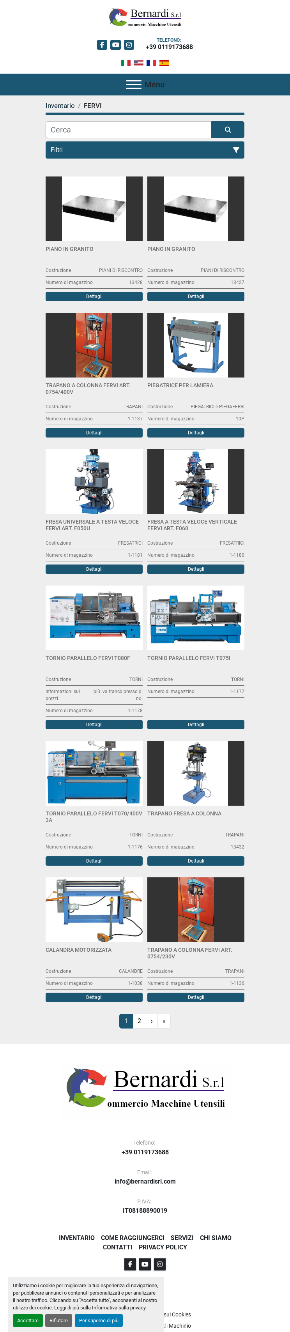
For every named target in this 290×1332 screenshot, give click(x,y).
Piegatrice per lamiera (180, 385)
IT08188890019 (145, 1211)
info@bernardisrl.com (145, 1182)
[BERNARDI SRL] (145, 1091)
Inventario (77, 1238)
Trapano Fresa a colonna (184, 813)
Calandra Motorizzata (78, 950)
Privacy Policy (163, 1247)
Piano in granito (70, 249)
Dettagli (94, 296)
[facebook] (102, 45)
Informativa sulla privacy (118, 1308)
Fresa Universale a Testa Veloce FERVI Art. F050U (92, 525)
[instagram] (129, 45)
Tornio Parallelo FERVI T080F (88, 658)
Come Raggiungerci (132, 1238)
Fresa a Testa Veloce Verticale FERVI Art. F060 (192, 525)
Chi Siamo (216, 1238)
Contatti (118, 1247)
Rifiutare (59, 1320)
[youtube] (115, 45)
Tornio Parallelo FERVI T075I (188, 658)
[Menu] (133, 84)
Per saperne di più (98, 1320)
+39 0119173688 (169, 47)
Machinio (180, 1326)
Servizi (182, 1238)
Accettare (28, 1320)
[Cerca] (128, 129)
